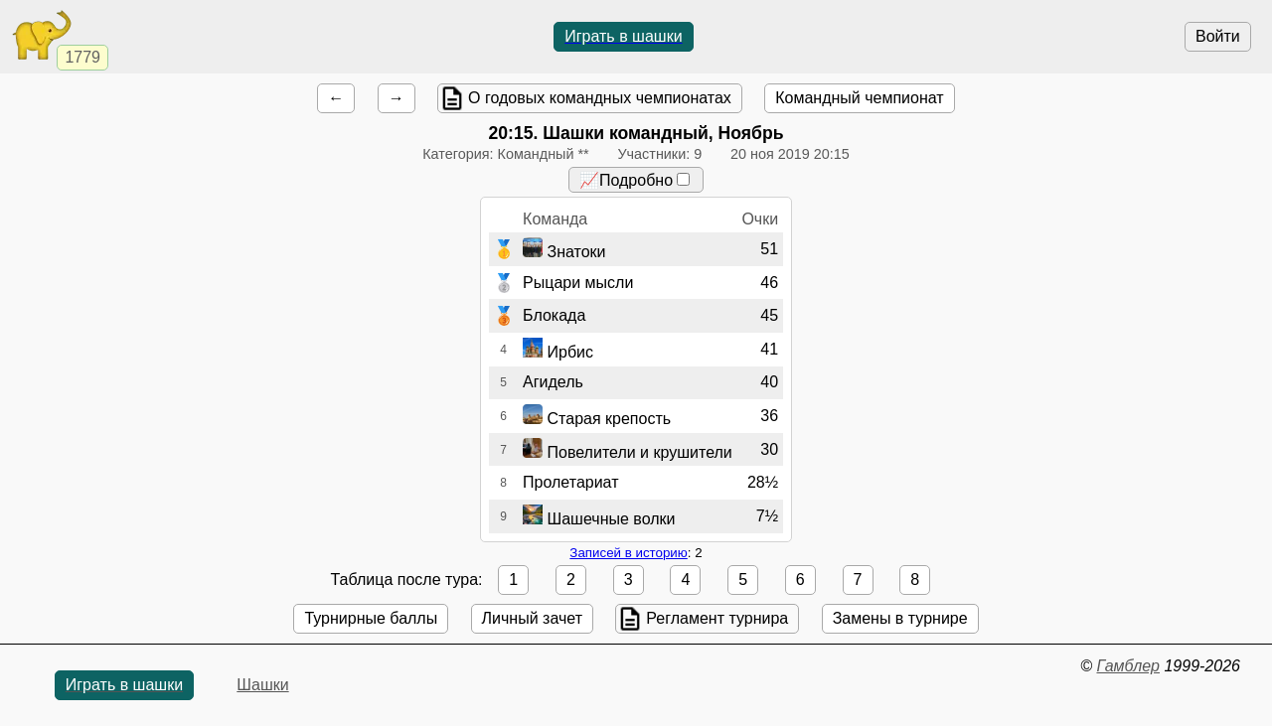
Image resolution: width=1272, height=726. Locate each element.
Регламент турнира (717, 618)
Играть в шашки (623, 36)
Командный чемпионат (859, 97)
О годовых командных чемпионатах (599, 97)
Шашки (262, 684)
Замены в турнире (900, 618)
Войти (1217, 36)
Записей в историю (628, 552)
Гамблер (1128, 665)
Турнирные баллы (370, 618)
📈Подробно (634, 180)
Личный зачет (532, 618)
